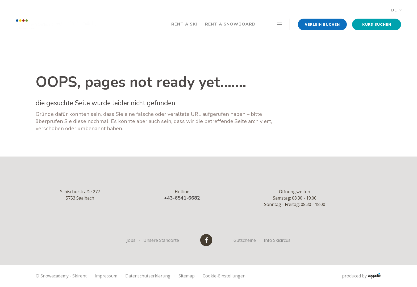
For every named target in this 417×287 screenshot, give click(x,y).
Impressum (106, 276)
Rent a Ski (183, 24)
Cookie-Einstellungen (224, 276)
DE (396, 10)
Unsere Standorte (161, 240)
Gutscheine (244, 240)
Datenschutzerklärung (147, 276)
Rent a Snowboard (230, 24)
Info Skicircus (277, 240)
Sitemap (186, 276)
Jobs (131, 240)
